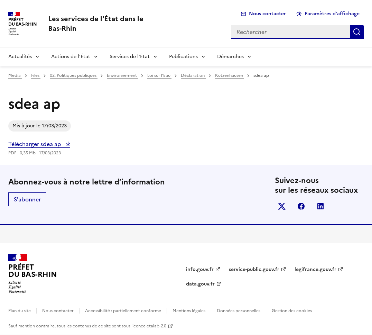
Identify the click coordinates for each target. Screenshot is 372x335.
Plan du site (19, 311)
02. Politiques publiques (73, 75)
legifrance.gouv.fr (315, 269)
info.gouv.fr (200, 269)
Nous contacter (267, 13)
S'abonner (27, 199)
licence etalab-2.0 (148, 326)
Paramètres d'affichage (332, 13)
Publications (183, 56)
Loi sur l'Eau (159, 75)
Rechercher (357, 32)
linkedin (320, 206)
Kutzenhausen (229, 75)
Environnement (122, 75)
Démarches (230, 56)
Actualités (20, 56)
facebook (301, 206)
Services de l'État (130, 56)
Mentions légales (189, 311)
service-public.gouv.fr (254, 269)
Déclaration (193, 75)
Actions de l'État (70, 56)
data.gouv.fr (200, 284)
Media (15, 75)
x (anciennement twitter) (282, 206)
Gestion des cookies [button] (292, 311)
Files (35, 75)
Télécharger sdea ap (35, 144)
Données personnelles (238, 311)
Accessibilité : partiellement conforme (123, 311)
